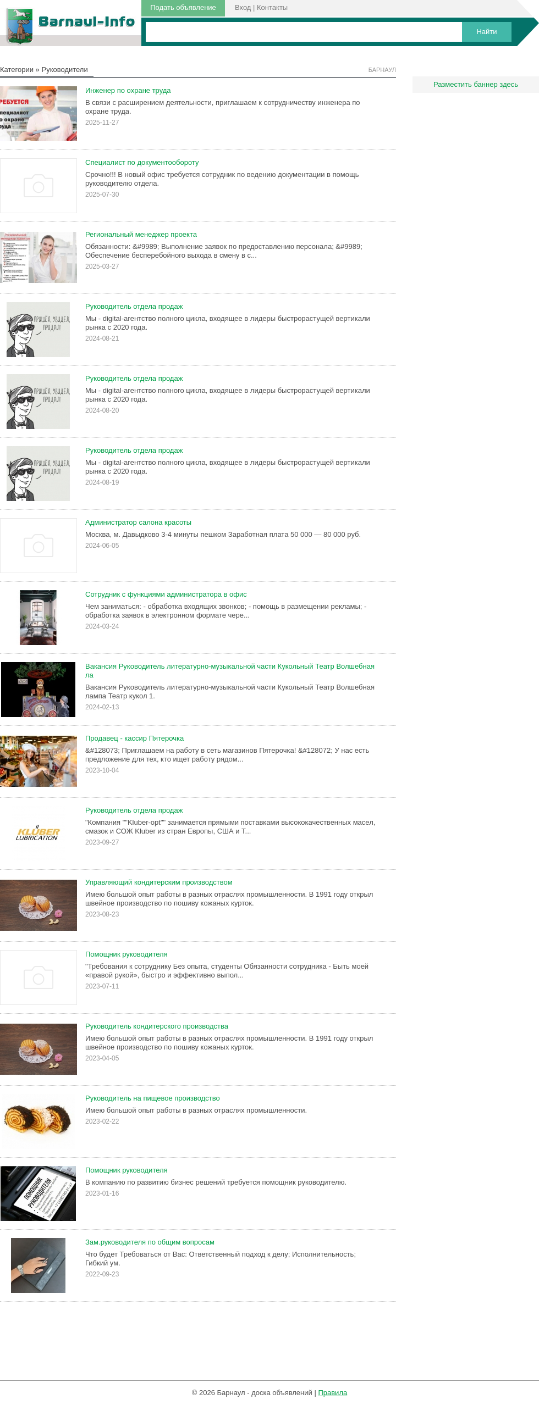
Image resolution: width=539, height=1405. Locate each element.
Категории (17, 69)
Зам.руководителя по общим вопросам (150, 1242)
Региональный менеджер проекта (141, 234)
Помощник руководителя (126, 954)
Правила (332, 1393)
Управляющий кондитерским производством (159, 882)
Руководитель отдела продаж (134, 306)
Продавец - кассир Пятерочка (134, 738)
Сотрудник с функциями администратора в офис (166, 594)
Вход (243, 7)
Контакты (272, 7)
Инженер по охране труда (128, 90)
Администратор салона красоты (138, 522)
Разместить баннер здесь (475, 84)
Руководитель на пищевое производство (152, 1098)
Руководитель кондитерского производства (156, 1026)
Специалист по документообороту (142, 162)
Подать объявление (183, 7)
